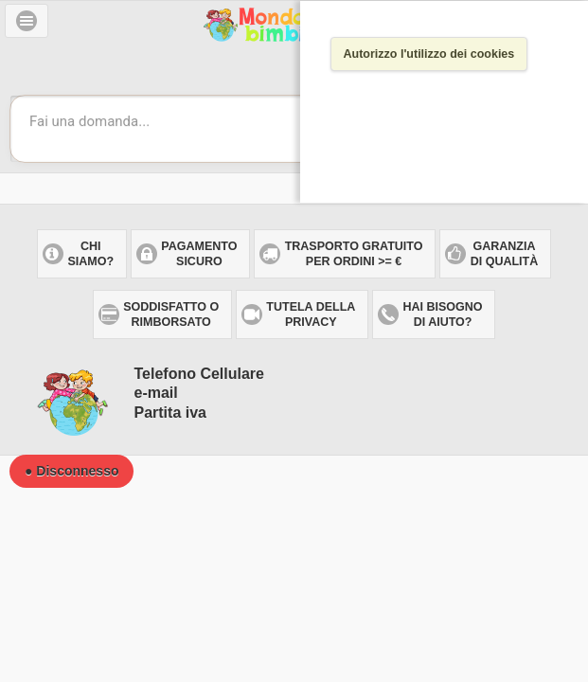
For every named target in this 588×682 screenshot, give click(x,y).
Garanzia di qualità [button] (505, 254)
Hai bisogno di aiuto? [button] (443, 314)
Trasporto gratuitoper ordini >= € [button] (354, 254)
